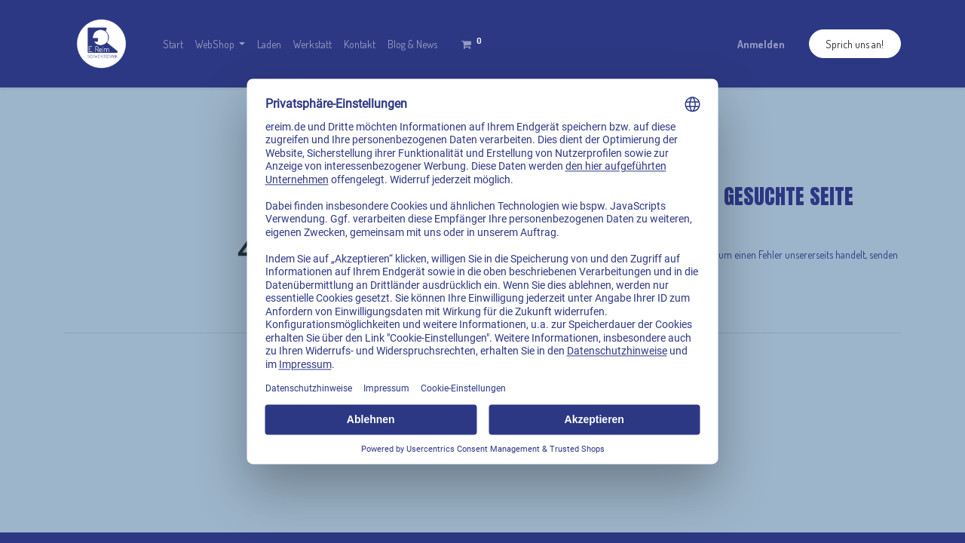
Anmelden (761, 44)
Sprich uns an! (855, 44)
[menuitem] (173, 44)
